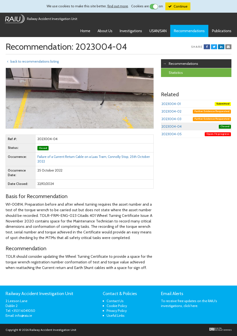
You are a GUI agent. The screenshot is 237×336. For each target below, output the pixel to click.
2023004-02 (196, 111)
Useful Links (116, 315)
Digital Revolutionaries (220, 329)
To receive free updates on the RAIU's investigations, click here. (189, 303)
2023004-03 (196, 119)
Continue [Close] (180, 6)
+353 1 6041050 (23, 310)
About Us (105, 31)
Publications (221, 31)
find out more (117, 6)
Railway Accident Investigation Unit (52, 19)
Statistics (176, 72)
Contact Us (115, 301)
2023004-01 (196, 104)
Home (85, 31)
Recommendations (189, 31)
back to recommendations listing (32, 61)
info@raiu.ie (23, 315)
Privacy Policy (117, 310)
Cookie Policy (117, 306)
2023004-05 (196, 134)
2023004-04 (196, 126)
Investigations (131, 31)
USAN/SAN (158, 31)
